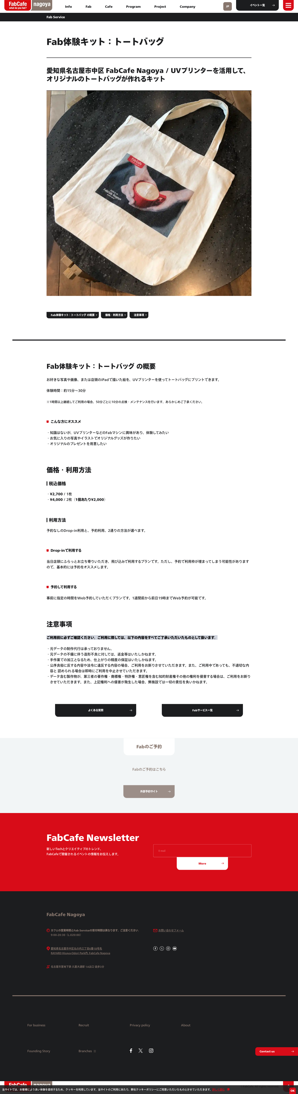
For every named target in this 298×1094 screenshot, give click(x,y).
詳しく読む (218, 1089)
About (185, 1025)
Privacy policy (140, 1025)
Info (68, 6)
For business (36, 1025)
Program (133, 6)
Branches (87, 1051)
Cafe (108, 6)
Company (187, 6)
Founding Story (38, 1051)
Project (160, 6)
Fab (88, 6)
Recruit (84, 1025)
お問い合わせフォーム (171, 930)
